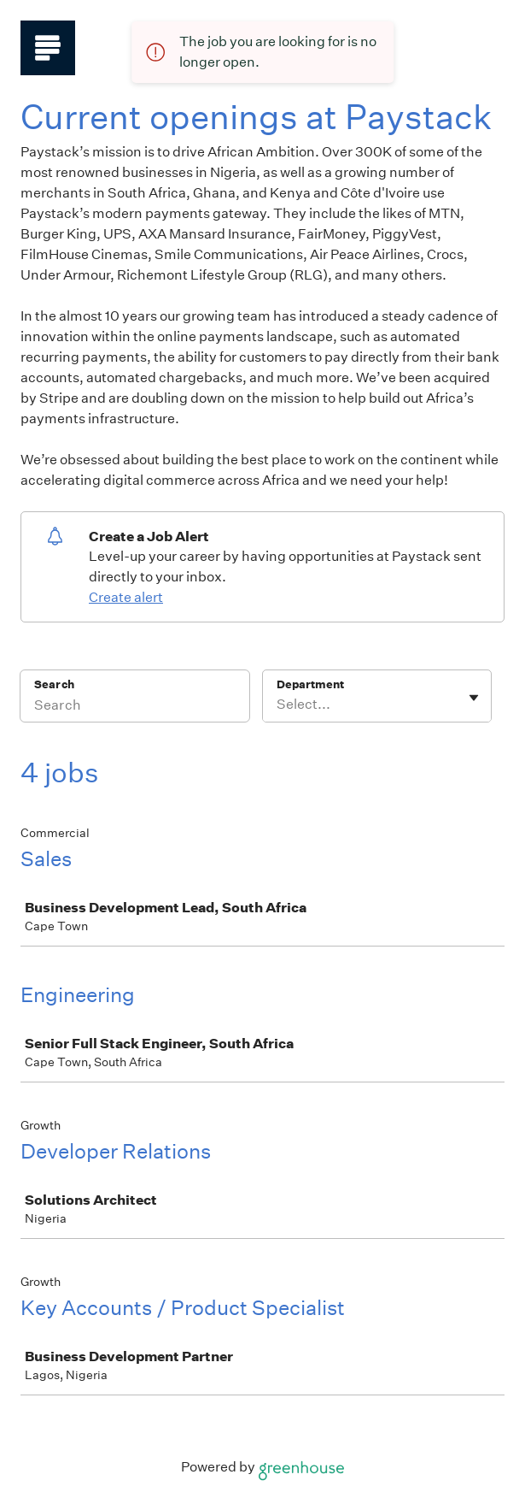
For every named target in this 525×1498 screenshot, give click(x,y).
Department (310, 684)
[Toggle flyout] (474, 697)
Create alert (126, 597)
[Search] (134, 707)
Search (54, 684)
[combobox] (278, 704)
